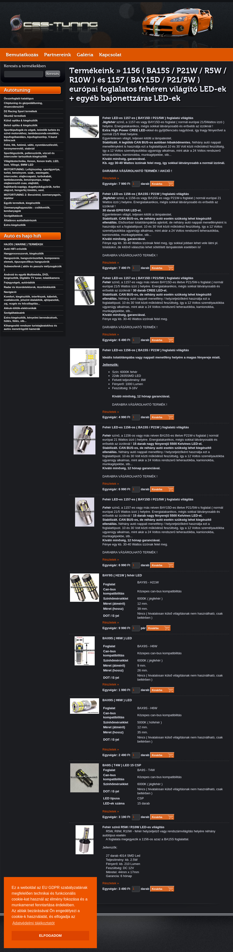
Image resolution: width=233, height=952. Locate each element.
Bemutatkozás (22, 55)
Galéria (85, 55)
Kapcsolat (110, 55)
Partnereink (57, 55)
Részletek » (110, 178)
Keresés (52, 74)
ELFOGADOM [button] (50, 935)
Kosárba (157, 183)
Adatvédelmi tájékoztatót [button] (33, 923)
